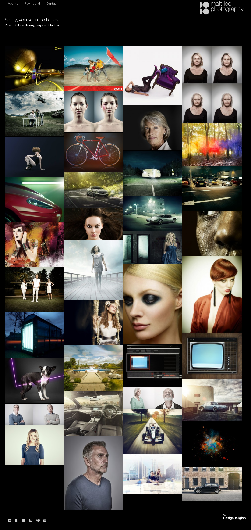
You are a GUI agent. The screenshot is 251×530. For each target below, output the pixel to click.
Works (13, 3)
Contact (51, 3)
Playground (32, 3)
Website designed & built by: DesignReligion (234, 517)
